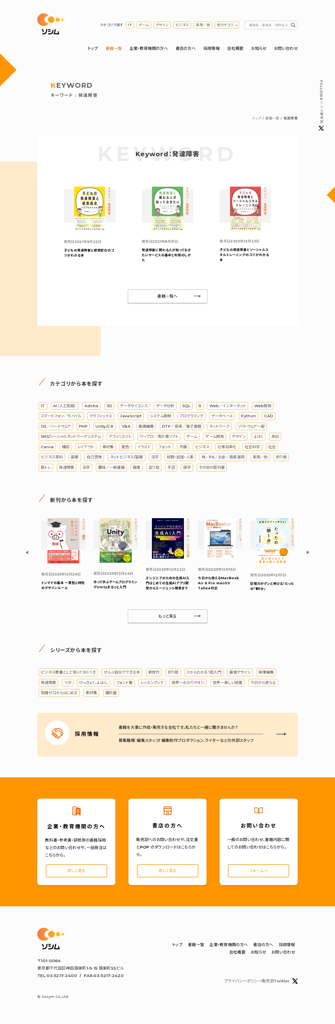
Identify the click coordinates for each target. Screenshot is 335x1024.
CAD (268, 418)
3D (109, 407)
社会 (272, 449)
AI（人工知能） (64, 407)
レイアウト (86, 449)
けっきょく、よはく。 (93, 685)
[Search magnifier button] (293, 25)
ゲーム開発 (214, 438)
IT (130, 25)
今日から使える (263, 685)
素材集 (108, 449)
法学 (155, 459)
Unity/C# (104, 428)
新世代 (154, 674)
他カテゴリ (225, 25)
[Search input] (268, 25)
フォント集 (124, 685)
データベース (222, 418)
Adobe (91, 407)
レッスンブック (152, 685)
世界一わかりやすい (188, 685)
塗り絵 (153, 469)
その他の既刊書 (212, 469)
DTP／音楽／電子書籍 (181, 428)
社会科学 (252, 449)
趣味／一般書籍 (111, 469)
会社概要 (235, 48)
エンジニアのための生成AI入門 (168, 585)
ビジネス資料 (52, 459)
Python (248, 418)
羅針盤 (111, 695)
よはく (258, 438)
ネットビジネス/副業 (126, 459)
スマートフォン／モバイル (61, 418)
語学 (187, 469)
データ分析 (165, 407)
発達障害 (66, 469)
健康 (136, 469)
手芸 (171, 469)
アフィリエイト (120, 438)
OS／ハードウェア (56, 428)
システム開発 (160, 418)
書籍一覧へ (167, 298)
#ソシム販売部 (321, 105)
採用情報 (211, 48)
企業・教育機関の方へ (149, 48)
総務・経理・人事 (180, 459)
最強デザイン (240, 674)
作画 (183, 449)
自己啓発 (94, 459)
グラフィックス (101, 418)
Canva (47, 449)
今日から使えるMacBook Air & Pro (218, 585)
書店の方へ (186, 48)
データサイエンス (134, 407)
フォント (165, 449)
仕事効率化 (227, 449)
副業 (75, 459)
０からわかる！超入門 (204, 674)
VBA (126, 428)
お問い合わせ (286, 48)
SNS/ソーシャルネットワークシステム (71, 438)
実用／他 (203, 25)
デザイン (162, 25)
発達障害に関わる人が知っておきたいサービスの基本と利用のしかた (166, 257)
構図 (66, 449)
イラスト (144, 449)
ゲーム (144, 25)
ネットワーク (219, 428)
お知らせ (258, 48)
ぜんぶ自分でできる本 (122, 674)
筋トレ (46, 469)
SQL (186, 407)
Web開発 (263, 407)
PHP (83, 428)
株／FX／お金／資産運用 (223, 459)
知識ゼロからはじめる (59, 695)
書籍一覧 (114, 48)
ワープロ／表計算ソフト (159, 438)
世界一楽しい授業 (227, 685)
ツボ (67, 685)
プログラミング (191, 418)
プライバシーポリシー (243, 984)
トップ (93, 48)
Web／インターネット (227, 407)
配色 (126, 449)
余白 (275, 438)
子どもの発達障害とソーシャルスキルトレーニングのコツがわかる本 (244, 257)
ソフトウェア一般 (251, 428)
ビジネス (182, 25)
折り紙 (281, 459)
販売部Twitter (280, 985)
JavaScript (131, 418)
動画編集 (146, 428)
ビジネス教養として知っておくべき (68, 674)
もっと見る (167, 618)
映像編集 (266, 674)
